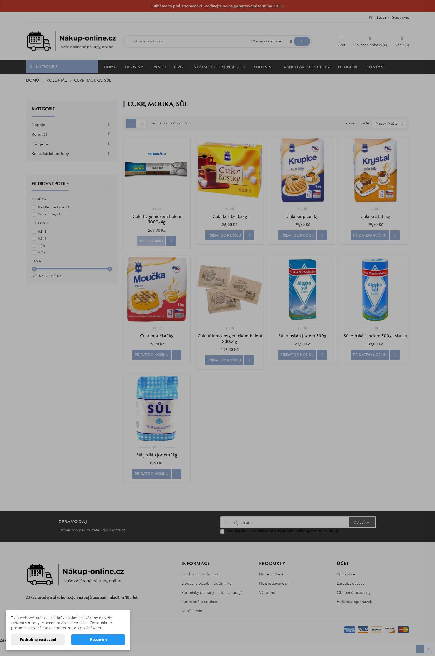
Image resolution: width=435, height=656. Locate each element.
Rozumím (98, 639)
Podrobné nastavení (38, 639)
